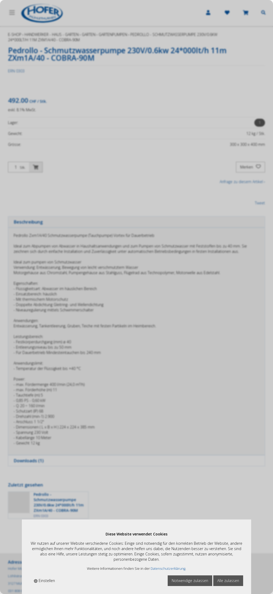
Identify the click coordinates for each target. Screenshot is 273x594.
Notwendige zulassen (190, 580)
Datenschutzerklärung (168, 568)
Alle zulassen (228, 580)
